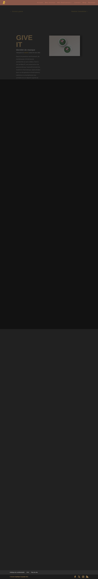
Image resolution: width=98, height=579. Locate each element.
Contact (77, 2)
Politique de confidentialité (17, 572)
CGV (28, 572)
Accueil (40, 2)
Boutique (91, 2)
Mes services (50, 2)
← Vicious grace (16, 11)
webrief (26, 52)
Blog (84, 2)
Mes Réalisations (64, 2)
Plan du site (34, 572)
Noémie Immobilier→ (79, 11)
